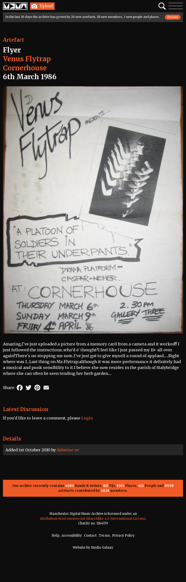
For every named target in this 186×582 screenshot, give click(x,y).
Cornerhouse (25, 67)
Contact (90, 535)
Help (55, 535)
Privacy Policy (123, 535)
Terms (104, 535)
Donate (172, 17)
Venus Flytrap (27, 58)
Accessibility (72, 535)
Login (87, 418)
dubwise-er (68, 449)
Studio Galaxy (102, 547)
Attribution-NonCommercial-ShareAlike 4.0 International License (92, 519)
